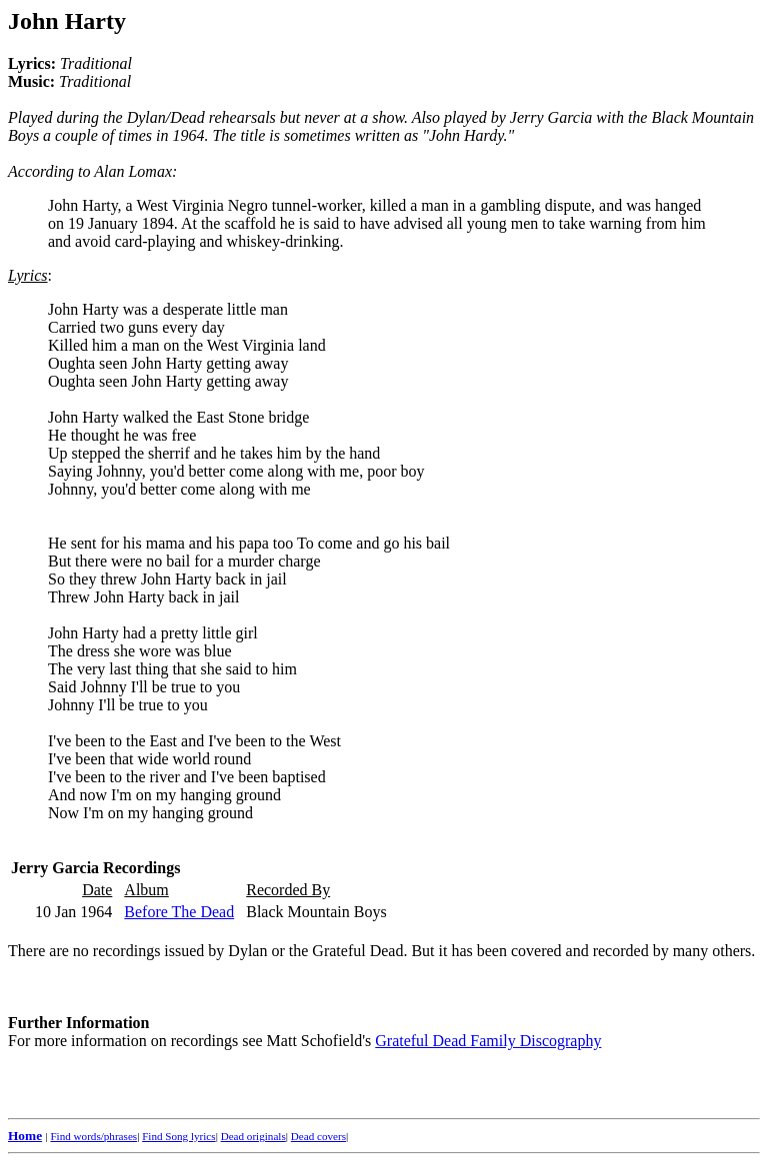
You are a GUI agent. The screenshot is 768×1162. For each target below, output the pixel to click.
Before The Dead (179, 911)
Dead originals (253, 1136)
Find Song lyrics (178, 1136)
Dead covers (318, 1136)
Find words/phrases (93, 1136)
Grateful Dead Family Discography (488, 1040)
